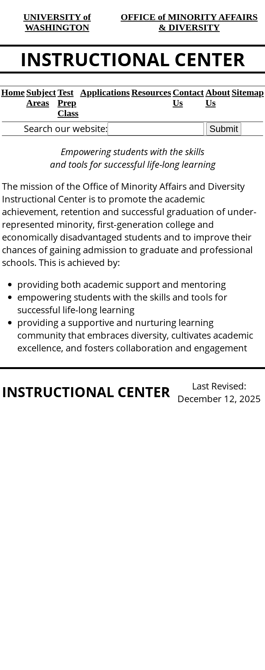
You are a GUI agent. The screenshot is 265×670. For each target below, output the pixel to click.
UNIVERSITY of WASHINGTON (57, 22)
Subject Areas (41, 97)
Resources (151, 92)
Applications (105, 92)
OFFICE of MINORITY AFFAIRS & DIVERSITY (189, 22)
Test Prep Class (68, 102)
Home (13, 92)
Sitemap (248, 92)
